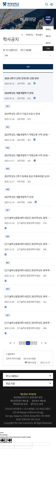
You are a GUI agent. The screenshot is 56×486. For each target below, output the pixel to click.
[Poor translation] (8, 440)
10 (36, 343)
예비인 (48, 36)
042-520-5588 (29, 358)
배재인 (48, 29)
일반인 (48, 42)
